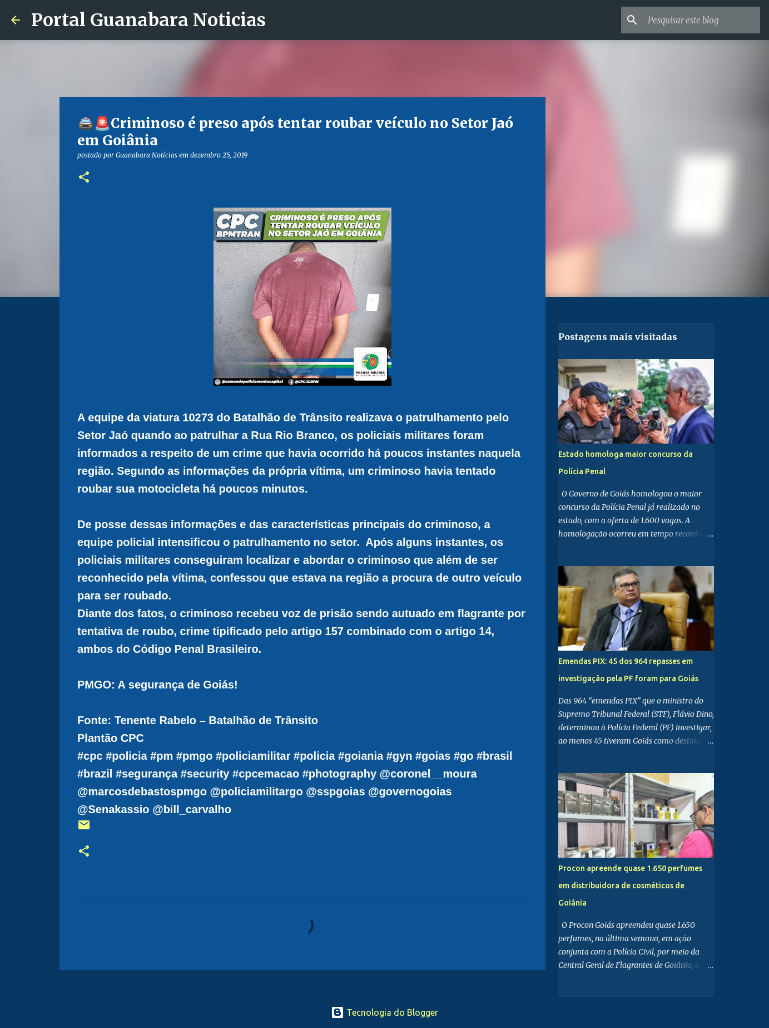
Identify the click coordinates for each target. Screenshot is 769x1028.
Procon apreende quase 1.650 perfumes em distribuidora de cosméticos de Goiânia (630, 885)
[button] (84, 177)
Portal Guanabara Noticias (148, 20)
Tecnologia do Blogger (384, 1012)
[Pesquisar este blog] (701, 20)
